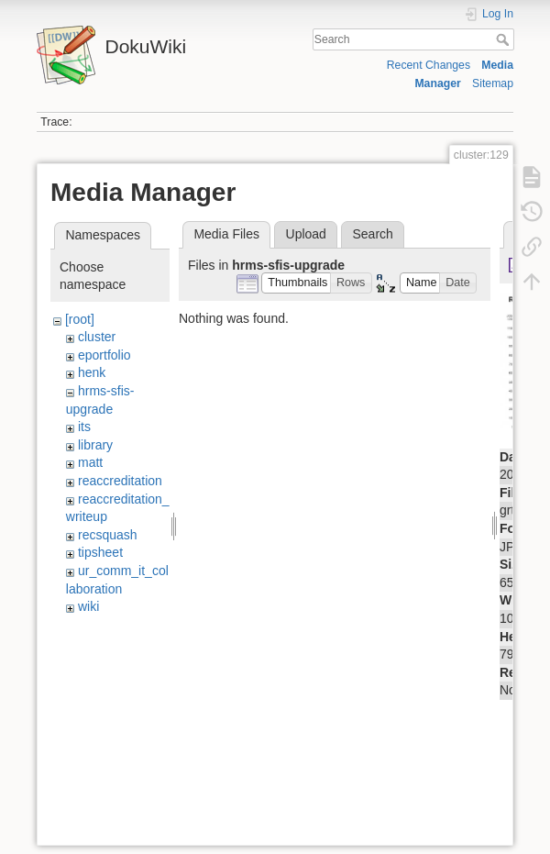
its (84, 426)
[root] (79, 319)
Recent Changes (428, 65)
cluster (97, 336)
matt (90, 462)
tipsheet (100, 552)
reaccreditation (120, 480)
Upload (306, 234)
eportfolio (104, 355)
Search (504, 39)
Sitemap (492, 83)
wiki (88, 606)
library (95, 445)
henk (91, 372)
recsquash (108, 534)
